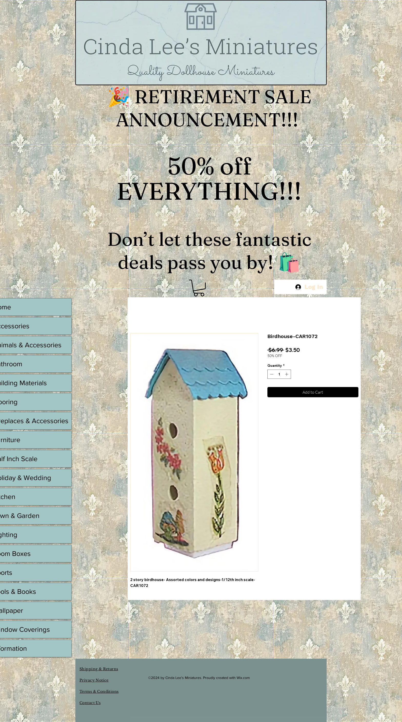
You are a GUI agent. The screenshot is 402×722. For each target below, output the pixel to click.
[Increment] (287, 374)
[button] (199, 288)
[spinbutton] (279, 374)
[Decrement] (271, 374)
